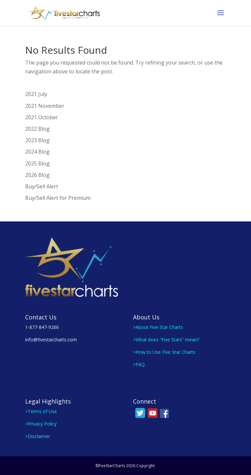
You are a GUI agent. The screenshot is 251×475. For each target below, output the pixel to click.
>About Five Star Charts (158, 327)
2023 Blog (37, 140)
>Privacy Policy (41, 424)
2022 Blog (37, 128)
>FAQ (139, 364)
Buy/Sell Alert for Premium (58, 197)
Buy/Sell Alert (41, 186)
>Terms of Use (41, 411)
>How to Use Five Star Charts (164, 352)
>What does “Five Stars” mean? (166, 339)
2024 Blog (37, 151)
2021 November (44, 105)
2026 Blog (37, 175)
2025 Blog (37, 163)
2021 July (36, 94)
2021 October (41, 117)
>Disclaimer (37, 436)
